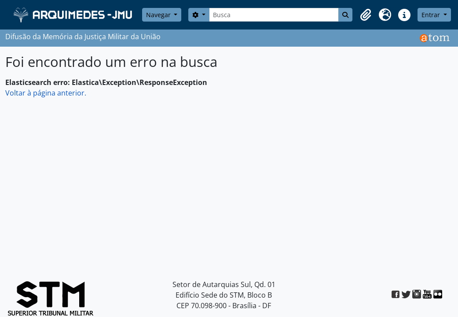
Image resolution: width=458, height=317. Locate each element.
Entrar (431, 15)
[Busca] (274, 15)
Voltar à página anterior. (45, 93)
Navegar (159, 15)
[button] (365, 15)
